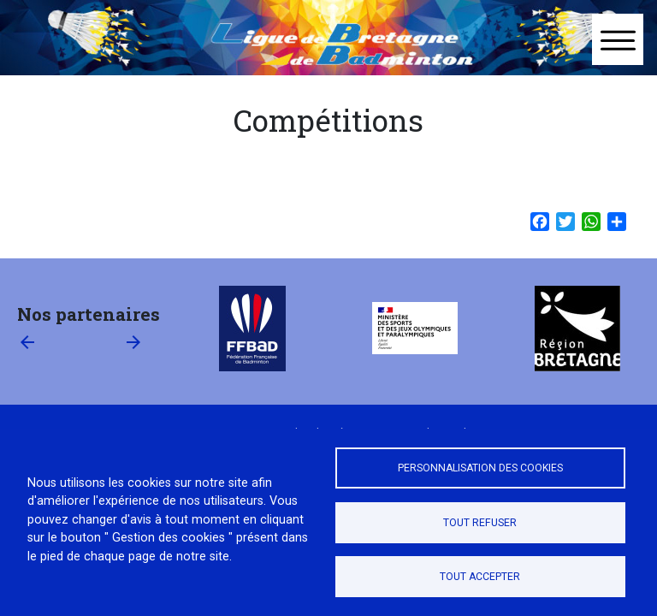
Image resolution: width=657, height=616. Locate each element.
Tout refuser (480, 523)
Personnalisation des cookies (480, 468)
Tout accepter (480, 577)
